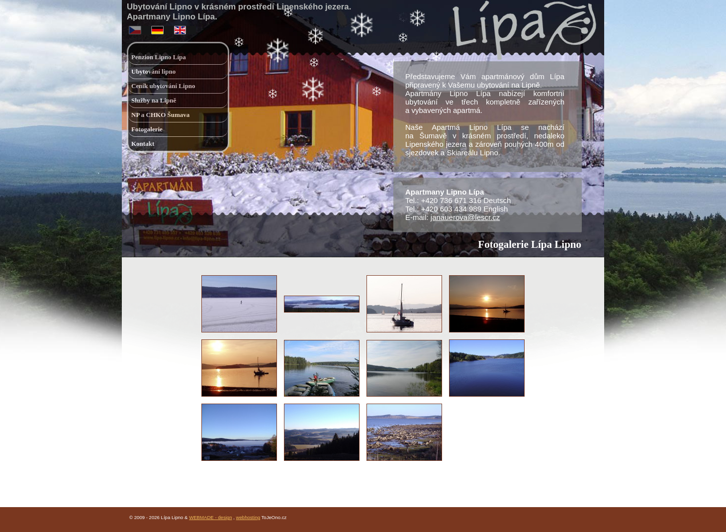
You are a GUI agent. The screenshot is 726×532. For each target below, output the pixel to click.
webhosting (248, 517)
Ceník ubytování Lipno (163, 86)
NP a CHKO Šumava (160, 114)
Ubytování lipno (153, 71)
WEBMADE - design (210, 517)
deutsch (159, 28)
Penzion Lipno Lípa (158, 57)
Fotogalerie (147, 129)
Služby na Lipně (153, 100)
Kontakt (142, 143)
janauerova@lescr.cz (465, 217)
